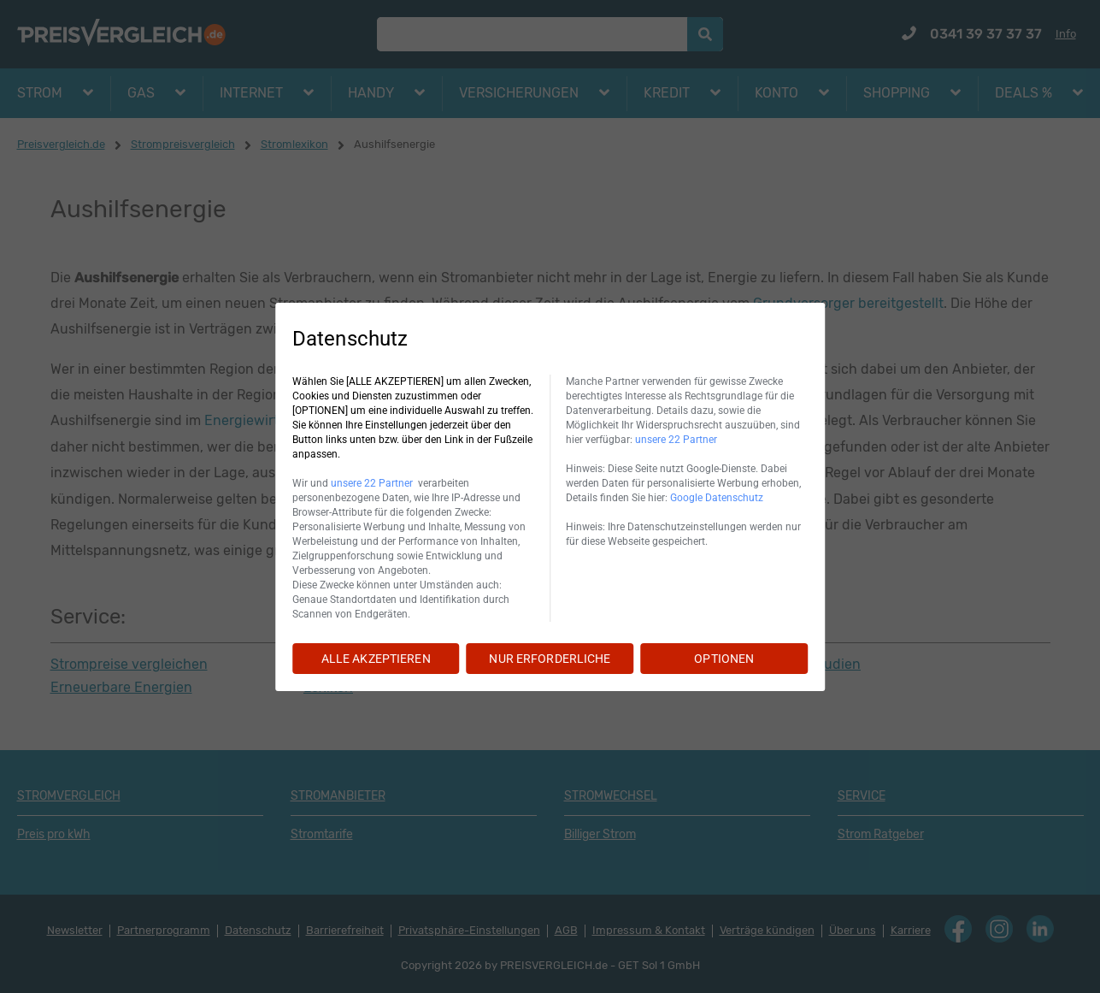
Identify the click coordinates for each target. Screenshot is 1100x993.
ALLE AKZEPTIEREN (376, 658)
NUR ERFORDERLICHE (549, 658)
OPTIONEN (724, 658)
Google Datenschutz (716, 498)
